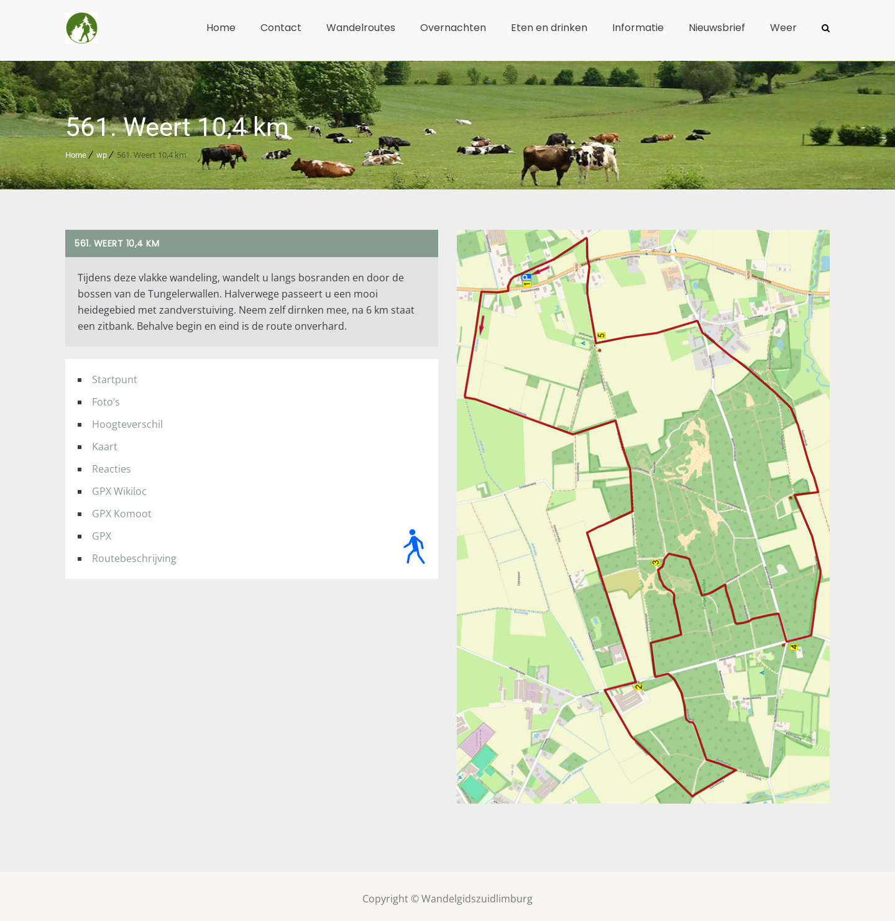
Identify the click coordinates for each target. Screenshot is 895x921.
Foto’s (106, 397)
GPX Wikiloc (119, 486)
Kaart (104, 441)
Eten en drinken (549, 27)
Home (221, 27)
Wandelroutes (360, 27)
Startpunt (114, 374)
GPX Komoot (122, 508)
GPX (101, 531)
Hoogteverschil (127, 419)
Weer (783, 27)
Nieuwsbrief (717, 27)
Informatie (638, 27)
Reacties (111, 464)
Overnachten (453, 27)
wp (101, 150)
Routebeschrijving (134, 553)
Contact (280, 27)
